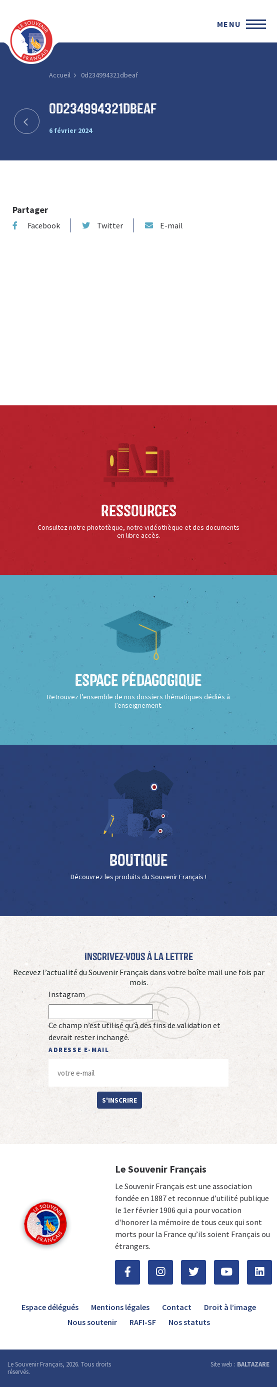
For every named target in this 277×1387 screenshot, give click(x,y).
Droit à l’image (230, 1307)
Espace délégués (50, 1307)
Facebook (36, 225)
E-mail (164, 225)
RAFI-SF (143, 1322)
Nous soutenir (92, 1322)
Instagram (66, 994)
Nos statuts (189, 1322)
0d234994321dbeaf (109, 74)
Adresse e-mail (78, 1050)
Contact (177, 1307)
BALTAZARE (253, 1364)
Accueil (59, 74)
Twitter (102, 225)
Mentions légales (120, 1307)
